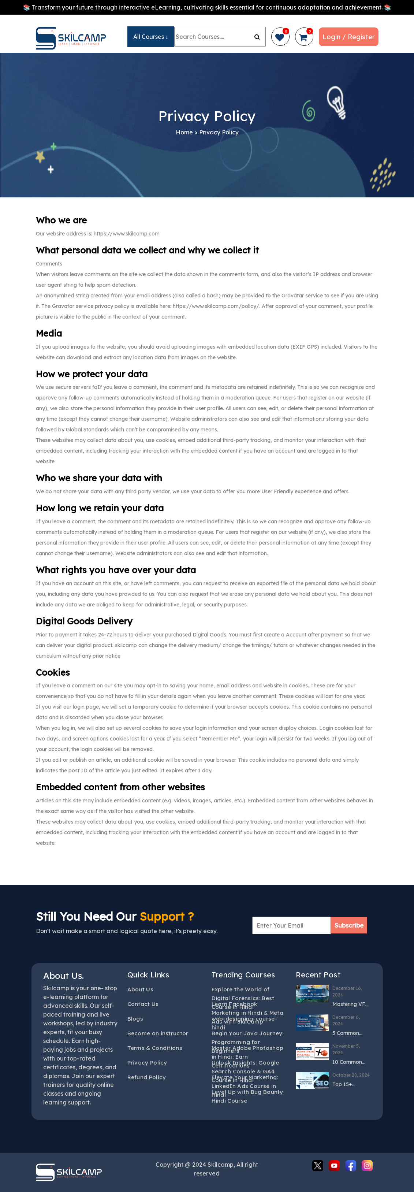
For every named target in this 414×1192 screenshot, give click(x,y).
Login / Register (348, 37)
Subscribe (349, 925)
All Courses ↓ (150, 36)
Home (184, 132)
